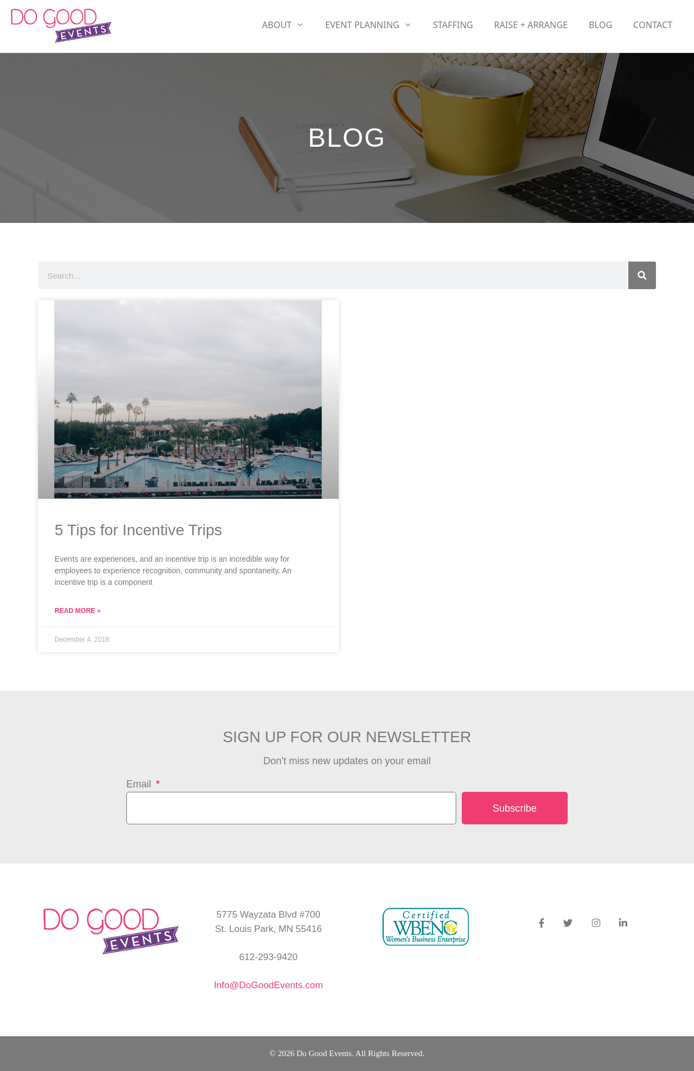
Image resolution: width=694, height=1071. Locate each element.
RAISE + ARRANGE (531, 25)
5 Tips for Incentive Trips (138, 530)
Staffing (453, 25)
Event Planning (374, 24)
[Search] (642, 275)
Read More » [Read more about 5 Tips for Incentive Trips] (77, 611)
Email (140, 784)
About (288, 24)
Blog (600, 25)
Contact (652, 25)
